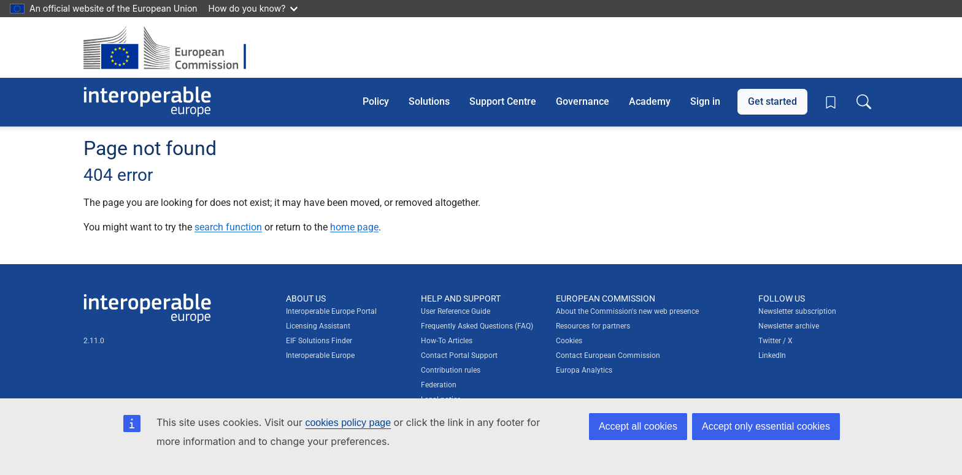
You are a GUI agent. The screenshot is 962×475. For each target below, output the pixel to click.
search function (228, 227)
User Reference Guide (455, 311)
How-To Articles (446, 340)
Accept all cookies (638, 426)
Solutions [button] (429, 101)
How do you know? (253, 8)
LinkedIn (772, 355)
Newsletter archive (788, 326)
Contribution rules (450, 370)
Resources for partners (593, 326)
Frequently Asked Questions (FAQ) (477, 326)
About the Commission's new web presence (627, 311)
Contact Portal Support (459, 355)
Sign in (705, 101)
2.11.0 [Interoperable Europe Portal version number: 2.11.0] (93, 340)
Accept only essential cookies (766, 426)
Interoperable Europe (320, 355)
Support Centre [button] (502, 101)
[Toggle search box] (864, 101)
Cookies (569, 340)
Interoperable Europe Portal (331, 311)
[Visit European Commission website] (170, 47)
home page (354, 227)
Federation (438, 385)
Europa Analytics (584, 370)
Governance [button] (582, 101)
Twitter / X (775, 340)
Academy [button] (650, 101)
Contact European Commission (608, 355)
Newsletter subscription (797, 311)
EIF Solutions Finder (319, 340)
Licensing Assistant (318, 326)
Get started (772, 101)
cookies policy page (348, 422)
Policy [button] (376, 101)
